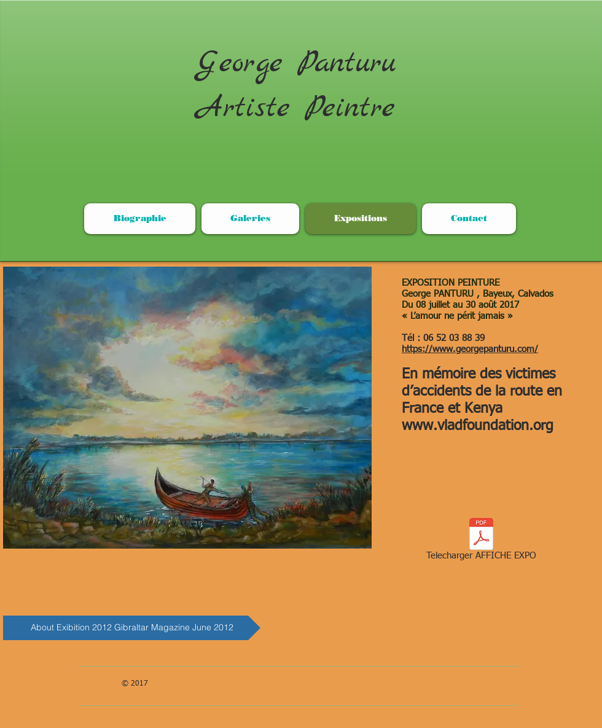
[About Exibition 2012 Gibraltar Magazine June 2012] (131, 628)
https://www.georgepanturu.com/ (470, 349)
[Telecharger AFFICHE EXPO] (481, 541)
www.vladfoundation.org (477, 426)
